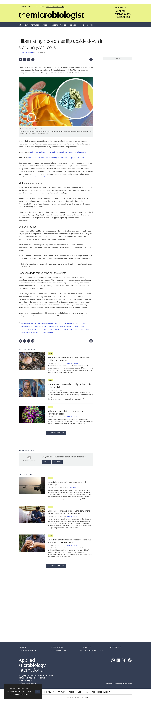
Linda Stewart (27, 52)
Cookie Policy (47, 692)
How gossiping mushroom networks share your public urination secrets (69, 359)
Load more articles (56, 433)
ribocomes (79, 326)
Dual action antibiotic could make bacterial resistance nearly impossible (58, 152)
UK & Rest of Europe (82, 329)
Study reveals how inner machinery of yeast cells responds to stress (56, 157)
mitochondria (27, 326)
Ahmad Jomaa (27, 323)
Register (22, 6)
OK (37, 691)
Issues (23, 647)
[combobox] (54, 6)
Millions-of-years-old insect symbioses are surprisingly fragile (66, 412)
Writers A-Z (115, 647)
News (21, 35)
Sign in (46, 462)
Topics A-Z (86, 647)
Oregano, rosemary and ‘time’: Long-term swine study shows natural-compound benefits (69, 512)
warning (76, 548)
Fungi (83, 323)
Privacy (61, 692)
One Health (53, 326)
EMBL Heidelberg (72, 323)
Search (63, 6)
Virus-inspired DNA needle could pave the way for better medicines (69, 385)
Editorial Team (60, 651)
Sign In (31, 6)
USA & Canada (47, 332)
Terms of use (75, 692)
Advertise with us (28, 651)
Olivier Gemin (40, 326)
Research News (66, 326)
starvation (67, 329)
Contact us (58, 647)
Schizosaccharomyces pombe (33, 329)
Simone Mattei (54, 329)
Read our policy (22, 694)
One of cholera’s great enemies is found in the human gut (68, 483)
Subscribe (40, 6)
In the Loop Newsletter (92, 651)
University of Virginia (30, 332)
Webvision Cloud (81, 697)
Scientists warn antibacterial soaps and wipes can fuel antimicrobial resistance (69, 541)
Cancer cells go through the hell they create (42, 272)
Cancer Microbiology (44, 323)
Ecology (59, 323)
